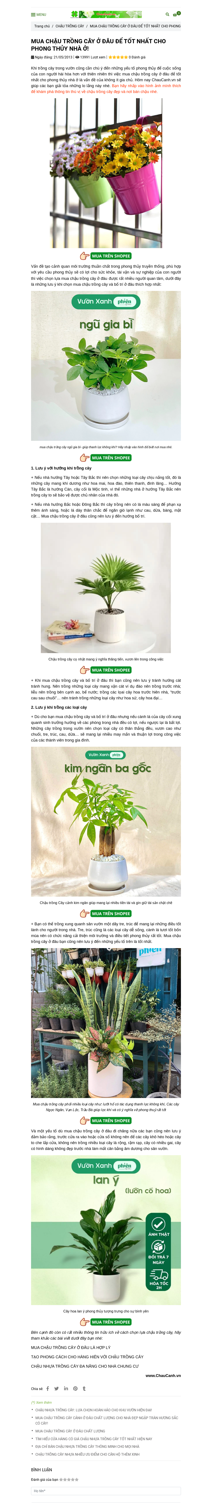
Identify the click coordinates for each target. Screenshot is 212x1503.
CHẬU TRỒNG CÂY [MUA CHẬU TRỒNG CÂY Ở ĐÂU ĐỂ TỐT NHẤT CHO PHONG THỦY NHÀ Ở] (70, 26)
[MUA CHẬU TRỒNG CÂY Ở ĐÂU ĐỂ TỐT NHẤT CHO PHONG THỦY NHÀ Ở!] (106, 14)
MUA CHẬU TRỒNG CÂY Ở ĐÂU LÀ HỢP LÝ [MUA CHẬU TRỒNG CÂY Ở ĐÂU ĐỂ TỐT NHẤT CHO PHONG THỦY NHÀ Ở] (71, 1347)
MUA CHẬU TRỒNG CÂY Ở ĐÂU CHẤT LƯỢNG (70, 1431)
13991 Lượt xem (90, 57)
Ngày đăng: (42, 57)
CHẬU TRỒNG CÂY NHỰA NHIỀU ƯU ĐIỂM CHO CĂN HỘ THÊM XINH (87, 1454)
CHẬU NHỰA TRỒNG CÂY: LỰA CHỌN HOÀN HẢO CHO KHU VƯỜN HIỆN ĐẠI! (93, 1410)
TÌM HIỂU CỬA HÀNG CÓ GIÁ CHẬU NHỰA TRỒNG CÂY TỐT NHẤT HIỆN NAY (93, 1439)
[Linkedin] (66, 1388)
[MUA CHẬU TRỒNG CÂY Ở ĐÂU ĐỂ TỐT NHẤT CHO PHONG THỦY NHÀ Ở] (177, 15)
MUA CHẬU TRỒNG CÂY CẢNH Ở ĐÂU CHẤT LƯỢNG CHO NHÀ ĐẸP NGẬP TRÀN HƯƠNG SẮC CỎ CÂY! (106, 1421)
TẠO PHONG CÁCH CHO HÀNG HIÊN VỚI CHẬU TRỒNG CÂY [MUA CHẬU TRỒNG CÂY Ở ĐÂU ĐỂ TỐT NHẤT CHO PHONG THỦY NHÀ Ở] (87, 1357)
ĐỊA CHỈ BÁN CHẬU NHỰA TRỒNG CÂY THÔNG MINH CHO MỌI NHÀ (87, 1447)
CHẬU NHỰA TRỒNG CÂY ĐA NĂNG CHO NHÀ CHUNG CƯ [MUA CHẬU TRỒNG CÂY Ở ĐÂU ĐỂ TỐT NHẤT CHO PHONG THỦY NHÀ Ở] (85, 1366)
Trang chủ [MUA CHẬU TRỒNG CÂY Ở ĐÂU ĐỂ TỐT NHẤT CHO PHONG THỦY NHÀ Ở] (42, 26)
